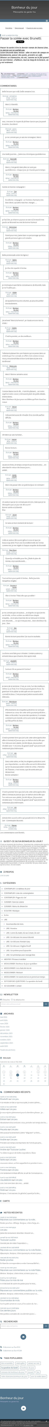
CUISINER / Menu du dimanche (16, 906)
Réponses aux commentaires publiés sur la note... (21, 1290)
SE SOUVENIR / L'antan (13, 986)
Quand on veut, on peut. (35, 28)
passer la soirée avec (23, 75)
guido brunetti (15, 76)
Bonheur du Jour (16, 110)
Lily (15, 753)
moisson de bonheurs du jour (12, 1372)
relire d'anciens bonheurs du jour (14, 1376)
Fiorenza (4, 1170)
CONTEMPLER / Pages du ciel (15, 897)
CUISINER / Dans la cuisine (14, 902)
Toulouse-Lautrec (18, 1149)
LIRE (5, 919)
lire (38, 1372)
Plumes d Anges (13, 586)
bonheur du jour (27, 1368)
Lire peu (15, 1099)
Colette (14, 328)
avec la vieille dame (38, 1376)
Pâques (14, 825)
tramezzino (5, 77)
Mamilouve (13, 701)
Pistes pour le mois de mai (11, 1280)
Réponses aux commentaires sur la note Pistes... (20, 1270)
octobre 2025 (5, 1040)
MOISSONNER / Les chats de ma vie (17, 968)
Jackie (14, 515)
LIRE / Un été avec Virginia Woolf (18, 946)
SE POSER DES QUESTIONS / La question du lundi (23, 981)
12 (17, 1075)
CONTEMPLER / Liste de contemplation (19, 893)
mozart (30, 1372)
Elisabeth (4, 1099)
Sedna (14, 260)
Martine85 (13, 159)
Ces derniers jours (8, 1310)
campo (29, 76)
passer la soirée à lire (39, 75)
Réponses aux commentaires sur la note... (18, 1219)
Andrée (3, 1139)
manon (14, 439)
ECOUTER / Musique (11, 911)
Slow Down (13, 550)
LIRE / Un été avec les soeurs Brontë (20, 937)
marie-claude (14, 476)
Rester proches (6, 1260)
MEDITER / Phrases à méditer (15, 959)
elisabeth (13, 661)
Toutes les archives (7, 1050)
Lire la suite (4, 875)
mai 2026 (3, 1017)
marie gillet (20, 1363)
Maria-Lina (13, 366)
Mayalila (3, 1129)
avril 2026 (3, 1020)
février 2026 (4, 1027)
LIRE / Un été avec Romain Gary (18, 941)
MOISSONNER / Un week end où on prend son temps (24, 977)
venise (24, 76)
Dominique (13, 227)
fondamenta (36, 76)
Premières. (8, 28)
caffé (12, 77)
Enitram (3, 1119)
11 (11, 1075)
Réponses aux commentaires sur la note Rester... (21, 1250)
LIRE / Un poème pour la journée (18, 950)
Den (15, 628)
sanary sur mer (34, 1363)
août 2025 (4, 1046)
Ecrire (6, 915)
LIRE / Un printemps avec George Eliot (20, 955)
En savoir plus (28, 1425)
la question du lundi (9, 1368)
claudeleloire (6, 1180)
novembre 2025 (6, 1036)
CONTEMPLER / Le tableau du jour (17, 888)
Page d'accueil (19, 28)
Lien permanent (8, 74)
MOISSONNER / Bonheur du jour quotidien (20, 964)
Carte (6, 1201)
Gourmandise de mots (14, 924)
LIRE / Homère (11, 928)
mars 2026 (4, 1023)
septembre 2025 (6, 1043)
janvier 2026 (4, 1030)
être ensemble (7, 1363)
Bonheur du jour (24, 7)
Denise (14, 406)
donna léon (5, 76)
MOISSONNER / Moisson (13, 972)
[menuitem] (9, 28)
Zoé (15, 191)
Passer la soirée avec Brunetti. (21, 38)
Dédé (2, 1190)
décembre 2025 (6, 1033)
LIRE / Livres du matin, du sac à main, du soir (23, 933)
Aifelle (14, 292)
